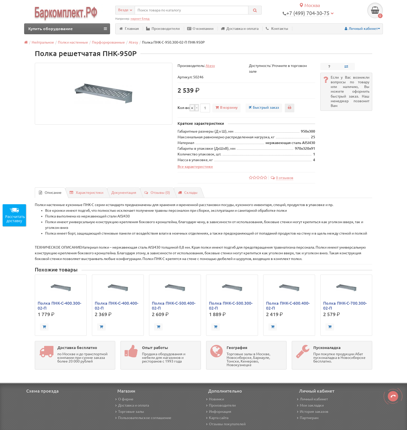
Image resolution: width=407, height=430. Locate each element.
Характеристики (86, 192)
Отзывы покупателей (226, 424)
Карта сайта (217, 418)
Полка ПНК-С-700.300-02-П (345, 305)
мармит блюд (140, 18)
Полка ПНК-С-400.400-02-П (116, 305)
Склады (188, 192)
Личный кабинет (312, 399)
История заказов (312, 411)
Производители (163, 28)
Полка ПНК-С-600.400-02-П (288, 305)
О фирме (124, 399)
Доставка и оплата (240, 28)
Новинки (215, 399)
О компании (200, 28)
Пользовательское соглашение (143, 418)
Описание (50, 192)
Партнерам (307, 418)
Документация (123, 192)
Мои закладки (310, 405)
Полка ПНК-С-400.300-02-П (59, 305)
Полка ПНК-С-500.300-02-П (231, 305)
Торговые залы (129, 411)
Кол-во (183, 108)
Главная (129, 28)
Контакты (277, 28)
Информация (218, 411)
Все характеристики (195, 167)
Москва (309, 5)
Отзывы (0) (157, 192)
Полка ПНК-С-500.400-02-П (173, 305)
